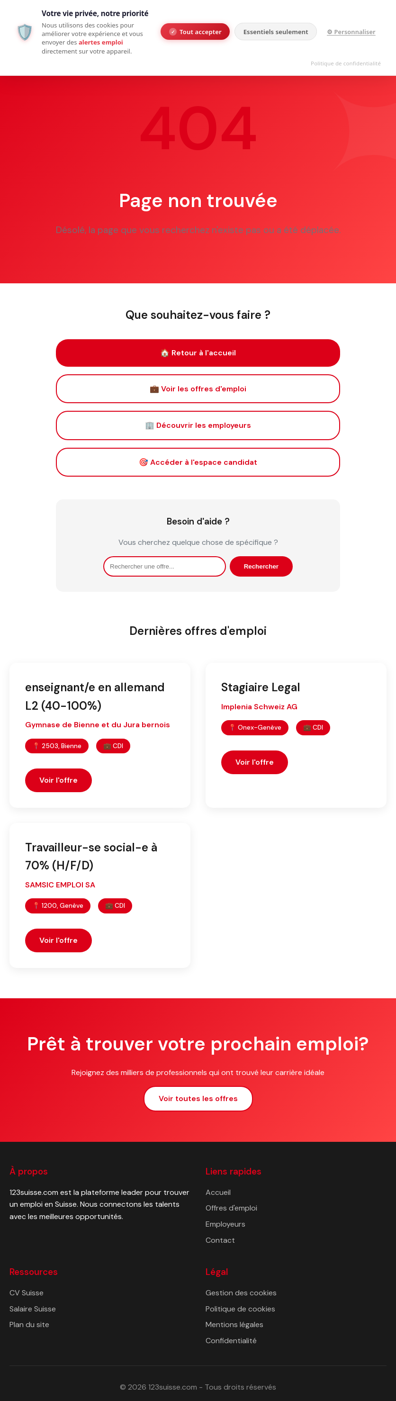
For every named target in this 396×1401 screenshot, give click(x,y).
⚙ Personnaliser (351, 31)
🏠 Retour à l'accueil (198, 353)
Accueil (218, 1192)
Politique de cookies (240, 1309)
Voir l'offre (58, 780)
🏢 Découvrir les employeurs (198, 425)
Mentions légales (234, 1324)
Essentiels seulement (275, 31)
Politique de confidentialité (346, 63)
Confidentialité (231, 1341)
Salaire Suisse (32, 1309)
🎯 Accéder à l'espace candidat (198, 462)
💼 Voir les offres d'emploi (198, 389)
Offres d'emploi (231, 1208)
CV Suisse (26, 1293)
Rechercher (261, 566)
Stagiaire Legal (260, 687)
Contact (220, 1240)
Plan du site (29, 1324)
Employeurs (225, 1224)
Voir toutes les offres (198, 1098)
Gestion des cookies (241, 1293)
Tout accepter (195, 31)
